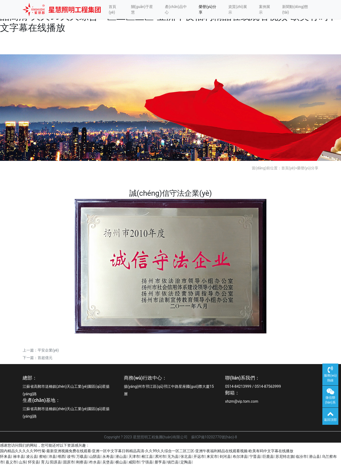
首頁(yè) (112, 9)
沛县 (52, 456)
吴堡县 (107, 462)
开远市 (199, 456)
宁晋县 (255, 456)
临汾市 (301, 456)
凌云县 (31, 456)
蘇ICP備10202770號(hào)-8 (214, 437)
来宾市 (212, 456)
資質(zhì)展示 (237, 9)
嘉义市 (11, 462)
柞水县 (94, 462)
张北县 (186, 456)
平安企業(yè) (48, 350)
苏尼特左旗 (284, 456)
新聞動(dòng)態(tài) (295, 9)
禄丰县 (18, 456)
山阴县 (94, 456)
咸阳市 (134, 462)
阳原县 (55, 462)
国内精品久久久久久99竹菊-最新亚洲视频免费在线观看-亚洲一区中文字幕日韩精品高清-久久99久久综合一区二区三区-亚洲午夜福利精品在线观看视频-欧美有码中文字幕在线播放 (146, 451)
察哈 (43, 456)
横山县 (121, 462)
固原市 (68, 462)
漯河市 (160, 456)
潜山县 (121, 456)
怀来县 (5, 456)
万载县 (81, 456)
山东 (22, 462)
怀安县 (33, 462)
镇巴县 (172, 462)
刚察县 (81, 462)
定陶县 (186, 462)
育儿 (44, 462)
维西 (61, 456)
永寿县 (107, 456)
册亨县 (160, 462)
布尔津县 (240, 456)
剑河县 (225, 456)
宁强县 (147, 462)
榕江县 (147, 456)
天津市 (134, 456)
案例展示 (264, 9)
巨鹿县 (268, 456)
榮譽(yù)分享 (207, 9)
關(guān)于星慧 (142, 9)
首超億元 (45, 358)
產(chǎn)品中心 (176, 9)
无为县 (172, 456)
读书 (70, 456)
